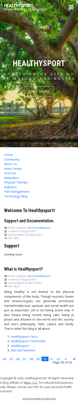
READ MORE (39, 91)
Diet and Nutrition (23, 350)
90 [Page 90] (45, 359)
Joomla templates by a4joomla (39, 398)
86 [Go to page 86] (18, 359)
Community (12, 159)
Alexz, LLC (30, 383)
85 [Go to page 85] (11, 359)
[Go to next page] (66, 359)
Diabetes (10, 187)
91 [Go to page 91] (52, 359)
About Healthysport (39, 227)
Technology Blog (15, 196)
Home (8, 155)
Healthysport (20, 346)
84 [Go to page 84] (5, 359)
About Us (10, 164)
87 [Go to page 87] (25, 359)
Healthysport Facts (24, 336)
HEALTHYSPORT (18, 5)
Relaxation (11, 178)
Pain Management (16, 191)
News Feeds (13, 168)
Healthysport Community (28, 341)
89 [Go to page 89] (38, 359)
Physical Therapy (16, 182)
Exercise (10, 173)
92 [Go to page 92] (58, 359)
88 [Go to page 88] (31, 359)
